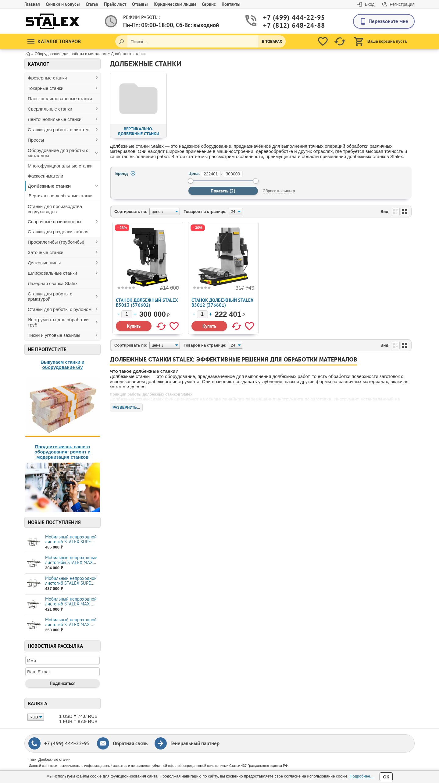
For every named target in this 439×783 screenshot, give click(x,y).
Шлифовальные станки (52, 273)
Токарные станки (45, 88)
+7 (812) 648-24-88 (287, 25)
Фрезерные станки (47, 77)
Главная (32, 4)
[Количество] (126, 314)
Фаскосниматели (45, 175)
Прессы (36, 140)
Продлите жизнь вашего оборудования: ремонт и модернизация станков (62, 452)
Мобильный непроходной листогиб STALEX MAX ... (71, 601)
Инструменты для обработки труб (58, 322)
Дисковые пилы (44, 262)
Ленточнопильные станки (54, 119)
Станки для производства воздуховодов (55, 209)
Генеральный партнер (195, 743)
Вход (370, 4)
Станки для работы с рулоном (59, 309)
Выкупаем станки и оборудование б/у (62, 364)
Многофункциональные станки (60, 165)
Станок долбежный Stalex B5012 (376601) (222, 302)
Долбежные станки (49, 186)
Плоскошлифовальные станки (60, 98)
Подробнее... (361, 776)
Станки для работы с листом (58, 129)
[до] (233, 174)
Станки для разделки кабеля (58, 231)
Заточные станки (45, 252)
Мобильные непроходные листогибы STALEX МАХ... (71, 560)
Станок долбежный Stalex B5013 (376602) (147, 302)
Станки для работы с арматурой (50, 296)
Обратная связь (130, 743)
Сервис (209, 4)
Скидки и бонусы (63, 4)
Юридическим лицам (175, 4)
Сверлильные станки (50, 108)
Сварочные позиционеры (54, 221)
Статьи (92, 4)
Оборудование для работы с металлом (58, 153)
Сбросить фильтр (279, 191)
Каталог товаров (54, 41)
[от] (211, 174)
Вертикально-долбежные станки (61, 195)
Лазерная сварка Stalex (52, 283)
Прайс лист (115, 4)
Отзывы (140, 4)
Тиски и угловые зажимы (54, 335)
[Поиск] (121, 41)
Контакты (231, 4)
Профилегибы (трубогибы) (56, 242)
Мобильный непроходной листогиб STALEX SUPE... (71, 539)
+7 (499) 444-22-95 (287, 17)
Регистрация (402, 4)
